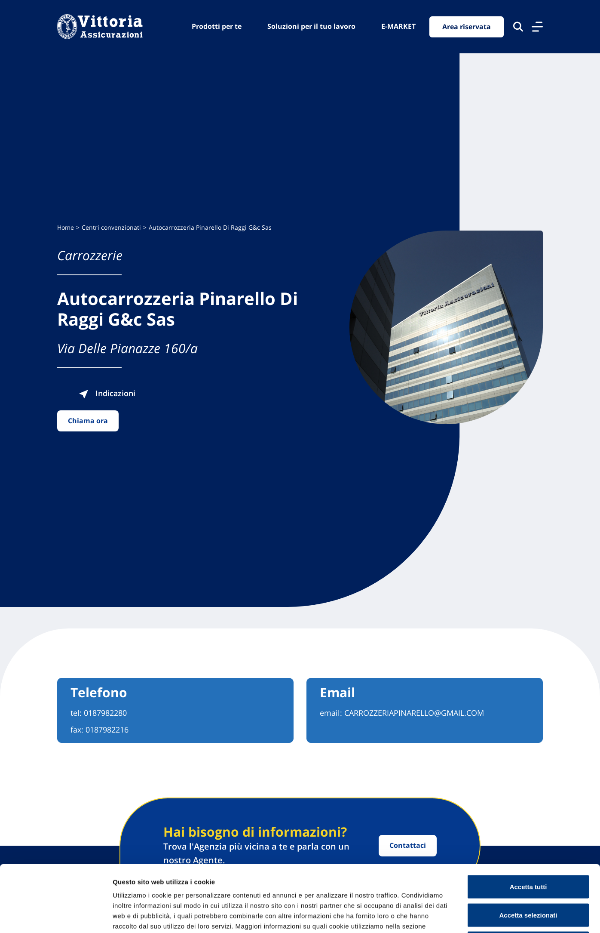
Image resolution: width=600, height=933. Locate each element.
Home (65, 227)
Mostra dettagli (452, 916)
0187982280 (105, 713)
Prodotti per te (217, 26)
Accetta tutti (528, 820)
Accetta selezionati (528, 848)
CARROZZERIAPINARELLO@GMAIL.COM (414, 713)
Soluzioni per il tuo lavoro (311, 26)
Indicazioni (107, 393)
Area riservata (466, 26)
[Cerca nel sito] (518, 26)
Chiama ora (88, 420)
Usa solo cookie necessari (528, 876)
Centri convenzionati (111, 227)
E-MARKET (398, 26)
